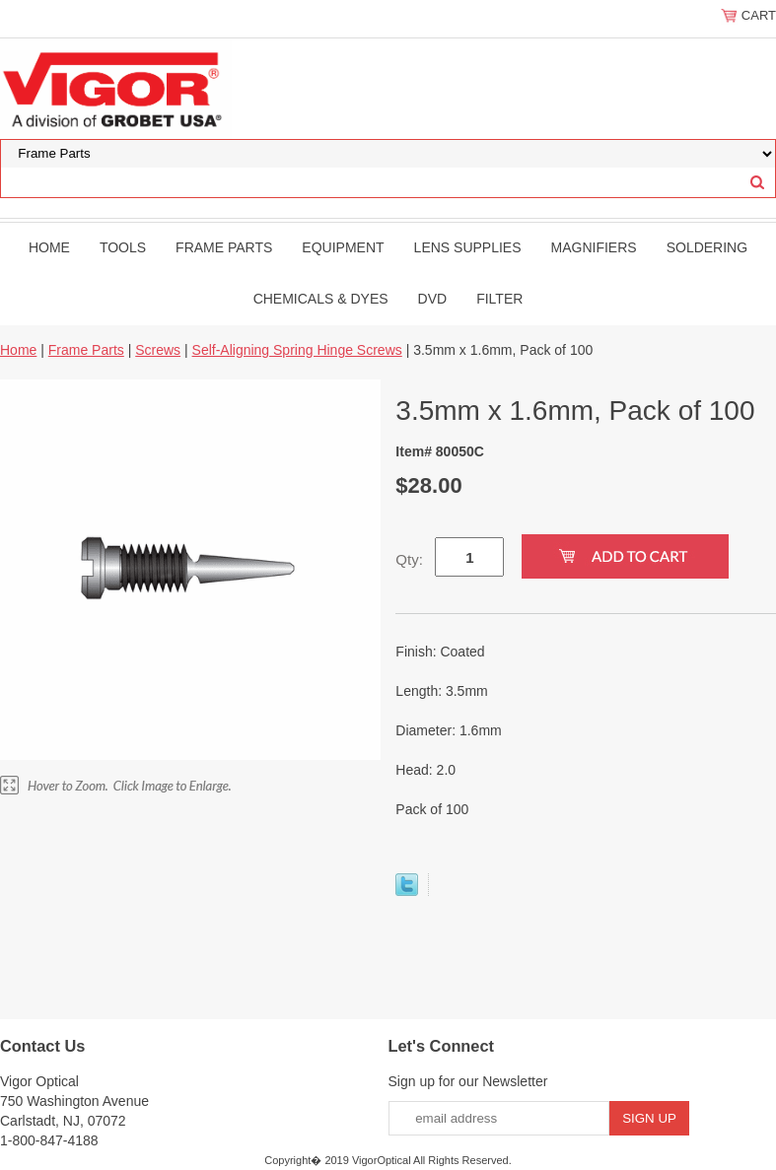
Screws (157, 350)
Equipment (343, 247)
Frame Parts (224, 247)
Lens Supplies (468, 247)
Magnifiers (594, 247)
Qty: (409, 559)
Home (49, 247)
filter (499, 299)
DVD (433, 299)
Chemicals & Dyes (320, 299)
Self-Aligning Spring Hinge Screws (297, 350)
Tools (123, 247)
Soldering (707, 247)
